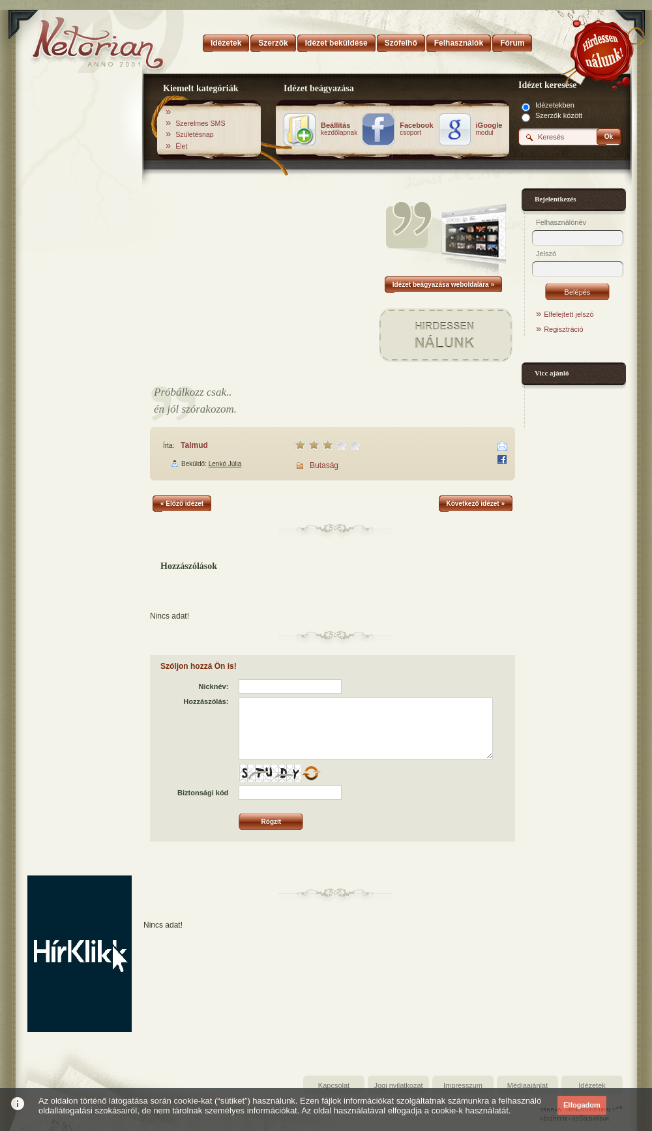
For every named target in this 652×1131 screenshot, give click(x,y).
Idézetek (592, 1085)
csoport (416, 129)
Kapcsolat (333, 1085)
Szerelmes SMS (200, 123)
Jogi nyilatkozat (398, 1085)
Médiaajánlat (527, 1085)
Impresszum (462, 1085)
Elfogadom (581, 1105)
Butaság (324, 465)
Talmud (194, 445)
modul (489, 129)
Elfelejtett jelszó (568, 314)
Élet (181, 146)
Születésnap (194, 134)
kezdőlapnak (339, 129)
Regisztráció (564, 329)
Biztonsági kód (202, 793)
